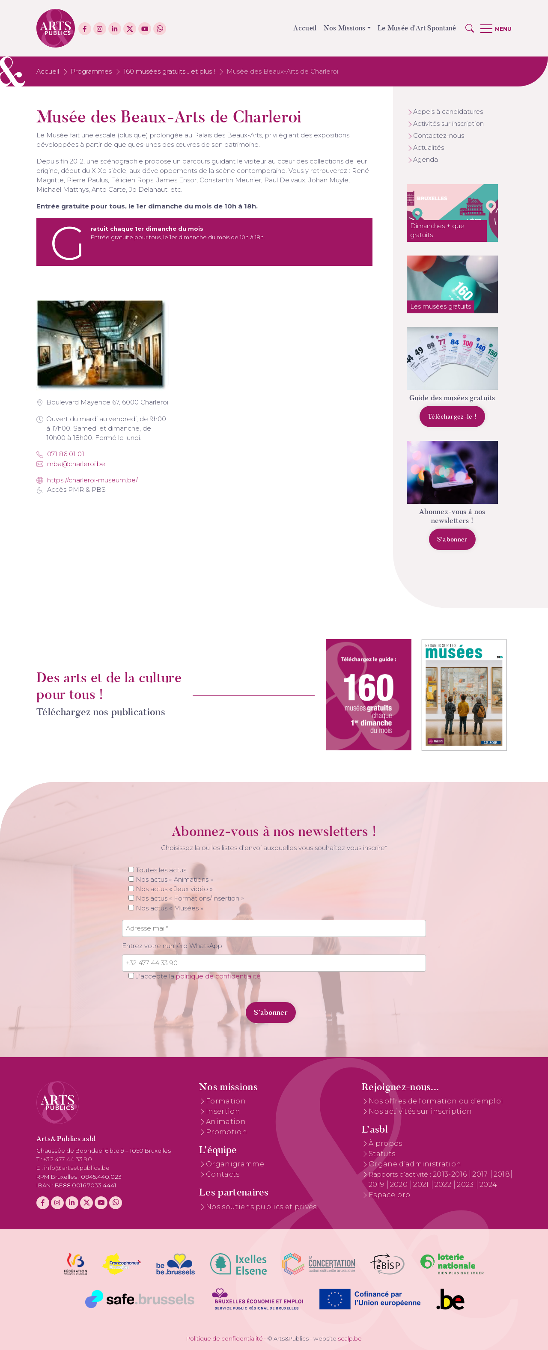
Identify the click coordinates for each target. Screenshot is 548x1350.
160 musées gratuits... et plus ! (169, 71)
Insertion (223, 1111)
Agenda (425, 160)
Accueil (304, 28)
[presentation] (181, 1007)
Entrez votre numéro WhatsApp (172, 946)
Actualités (428, 148)
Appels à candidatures (448, 112)
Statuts (382, 1154)
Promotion (226, 1132)
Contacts (223, 1174)
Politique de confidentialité (224, 1338)
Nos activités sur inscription (420, 1111)
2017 (481, 1174)
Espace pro (389, 1195)
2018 (502, 1174)
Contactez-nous (438, 136)
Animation (226, 1122)
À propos (385, 1143)
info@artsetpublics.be (77, 1167)
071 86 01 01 (60, 454)
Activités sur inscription (448, 124)
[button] (470, 28)
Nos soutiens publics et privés (261, 1207)
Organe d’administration (415, 1164)
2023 (466, 1185)
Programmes (91, 71)
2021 (422, 1185)
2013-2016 (450, 1174)
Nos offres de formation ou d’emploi (436, 1101)
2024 (488, 1185)
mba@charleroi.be (70, 464)
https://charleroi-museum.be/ (87, 480)
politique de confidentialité (218, 976)
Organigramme (235, 1164)
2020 (400, 1185)
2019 (377, 1185)
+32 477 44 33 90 (67, 1159)
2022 (444, 1185)
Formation (226, 1101)
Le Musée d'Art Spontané (417, 28)
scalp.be (350, 1338)
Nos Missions (345, 28)
